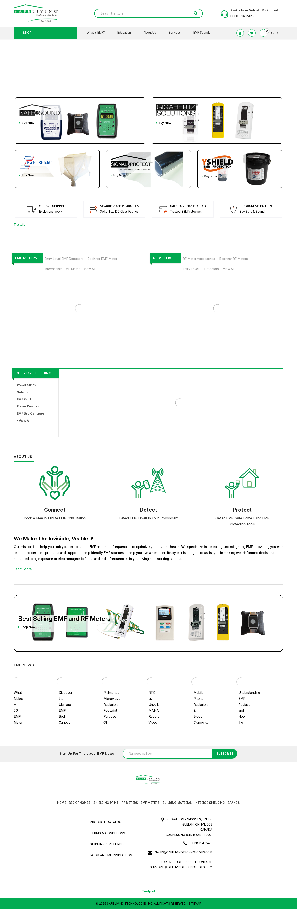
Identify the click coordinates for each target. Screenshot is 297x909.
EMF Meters (26, 258)
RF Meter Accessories (199, 259)
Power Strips (26, 385)
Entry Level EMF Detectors (64, 259)
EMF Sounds (201, 32)
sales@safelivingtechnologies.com (183, 852)
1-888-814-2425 (201, 843)
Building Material (177, 802)
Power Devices (28, 406)
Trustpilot (20, 224)
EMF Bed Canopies (30, 413)
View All (89, 269)
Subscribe (225, 753)
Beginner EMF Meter (102, 259)
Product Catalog (106, 822)
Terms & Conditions (107, 833)
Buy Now (26, 123)
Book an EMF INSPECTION (111, 855)
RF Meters (162, 258)
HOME (61, 802)
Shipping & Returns (107, 844)
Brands (234, 802)
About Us (152, 32)
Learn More (23, 569)
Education (126, 32)
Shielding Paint (106, 802)
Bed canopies (79, 802)
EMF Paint (24, 399)
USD (276, 33)
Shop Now (26, 627)
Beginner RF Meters (233, 259)
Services (177, 32)
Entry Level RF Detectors (201, 269)
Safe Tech (24, 392)
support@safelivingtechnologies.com (181, 867)
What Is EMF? (98, 32)
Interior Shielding (33, 373)
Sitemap (195, 903)
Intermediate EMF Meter (62, 269)
